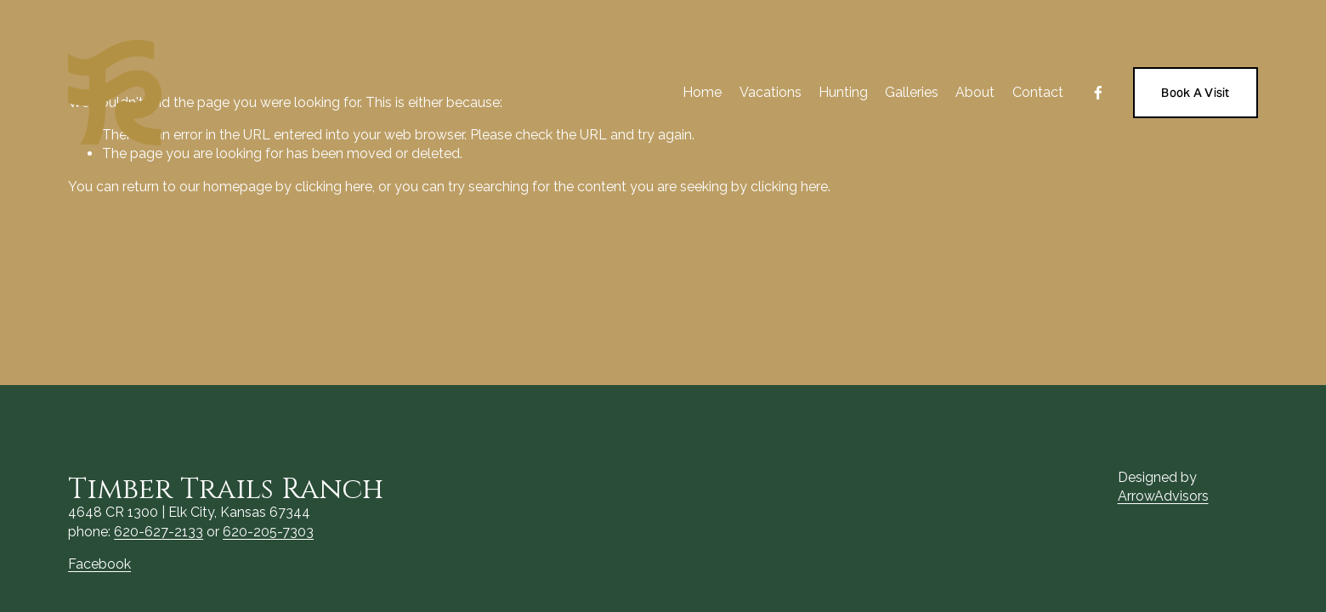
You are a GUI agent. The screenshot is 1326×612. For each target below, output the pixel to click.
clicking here (333, 186)
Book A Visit (1195, 92)
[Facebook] (1098, 92)
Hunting (843, 92)
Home (702, 92)
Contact (1037, 92)
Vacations (771, 92)
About (974, 92)
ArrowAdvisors (1163, 496)
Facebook (99, 564)
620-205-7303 (268, 532)
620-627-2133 (158, 532)
